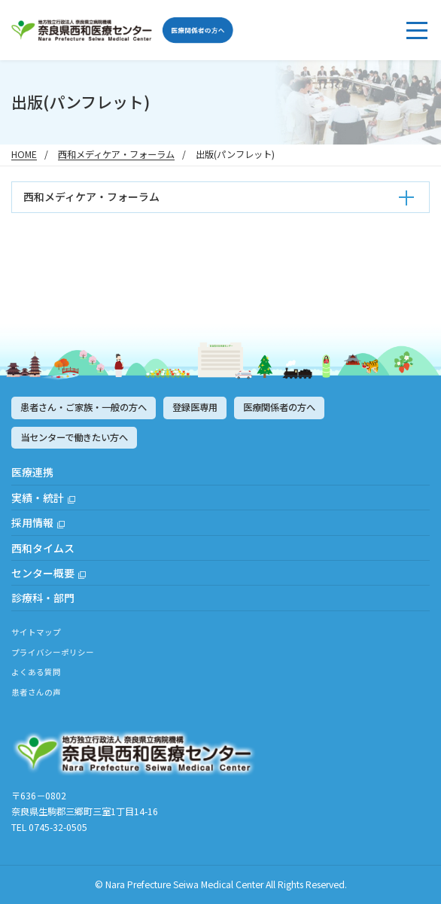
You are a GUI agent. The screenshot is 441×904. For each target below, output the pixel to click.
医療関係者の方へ (279, 407)
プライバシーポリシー (52, 652)
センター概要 (43, 572)
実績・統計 (37, 497)
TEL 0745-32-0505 (49, 827)
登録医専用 (194, 407)
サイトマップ (36, 632)
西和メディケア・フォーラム (116, 154)
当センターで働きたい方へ (74, 437)
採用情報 (32, 522)
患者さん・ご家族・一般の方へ (83, 407)
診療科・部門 (43, 597)
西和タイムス (43, 547)
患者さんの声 (36, 692)
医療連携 (32, 471)
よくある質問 (36, 671)
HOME (24, 154)
